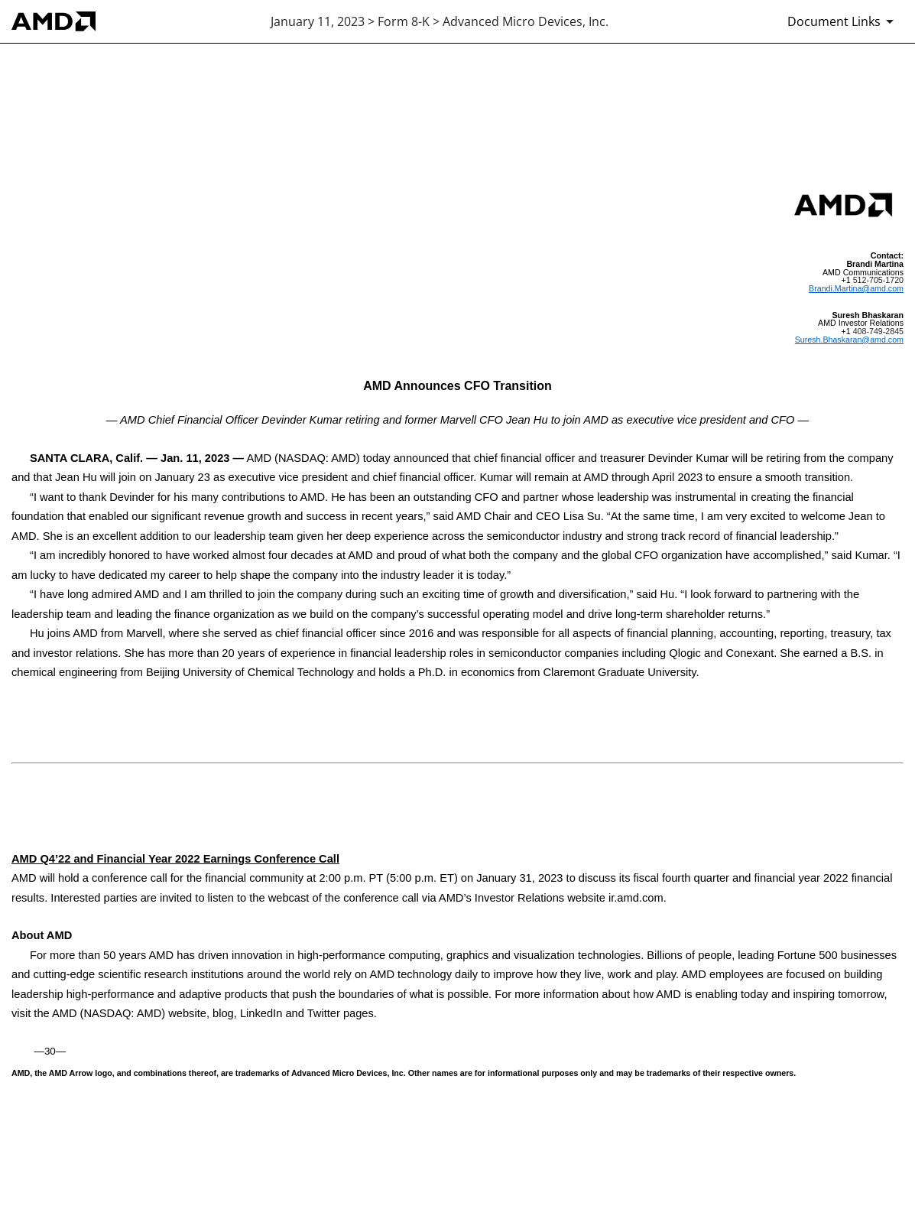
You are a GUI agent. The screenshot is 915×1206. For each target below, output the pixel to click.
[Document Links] (843, 21)
